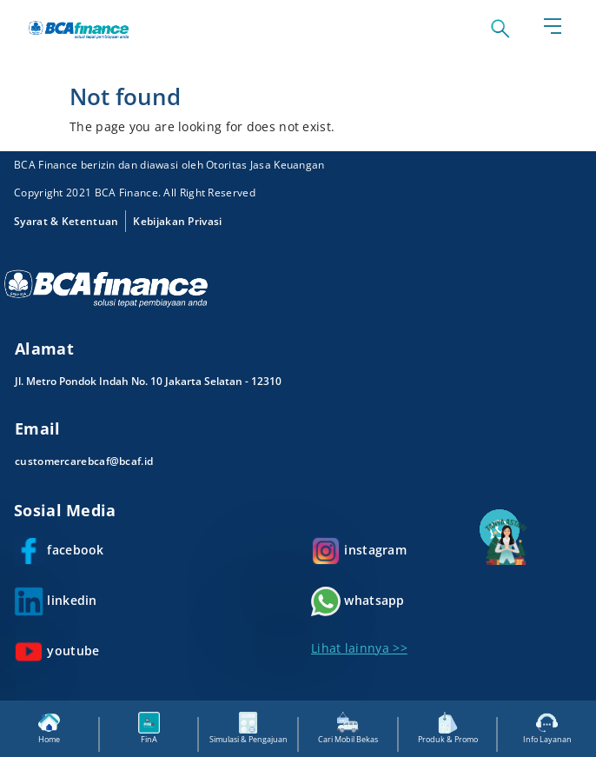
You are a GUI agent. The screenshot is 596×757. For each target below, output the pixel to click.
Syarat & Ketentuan (66, 221)
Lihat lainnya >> (359, 648)
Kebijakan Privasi (177, 221)
